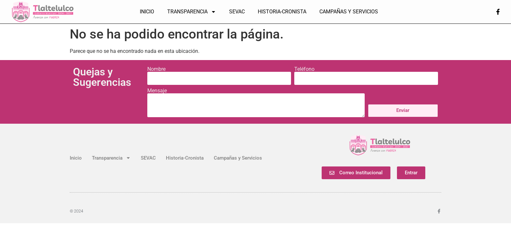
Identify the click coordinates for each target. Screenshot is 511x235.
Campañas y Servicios (348, 11)
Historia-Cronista (282, 11)
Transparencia (191, 11)
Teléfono (304, 69)
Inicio (147, 11)
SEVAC (237, 11)
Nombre (156, 69)
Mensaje (157, 90)
